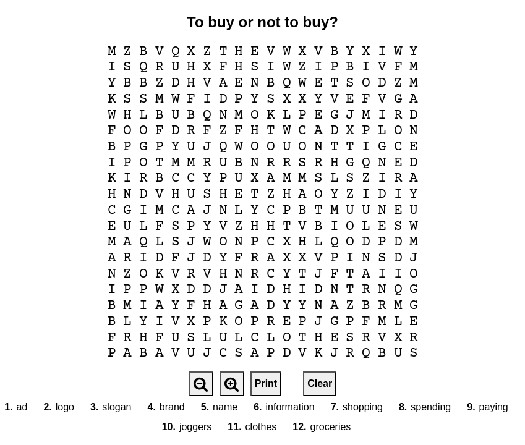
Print (266, 383)
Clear (319, 383)
